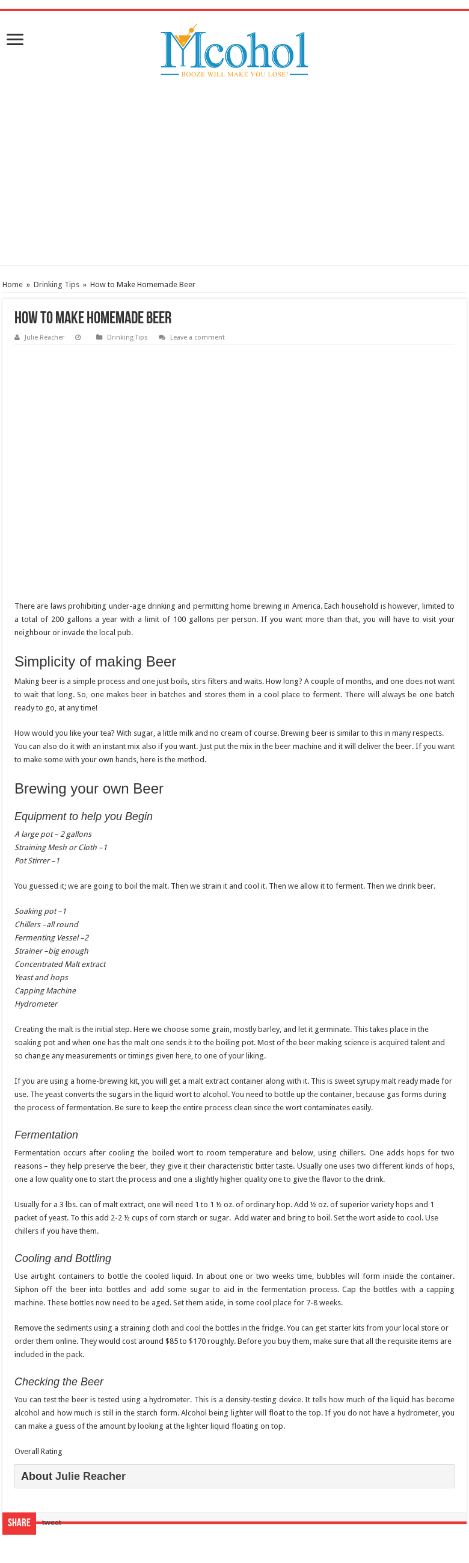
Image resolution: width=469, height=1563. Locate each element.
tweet (51, 1522)
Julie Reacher (44, 337)
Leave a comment (197, 337)
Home (12, 284)
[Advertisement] (234, 180)
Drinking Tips (56, 284)
